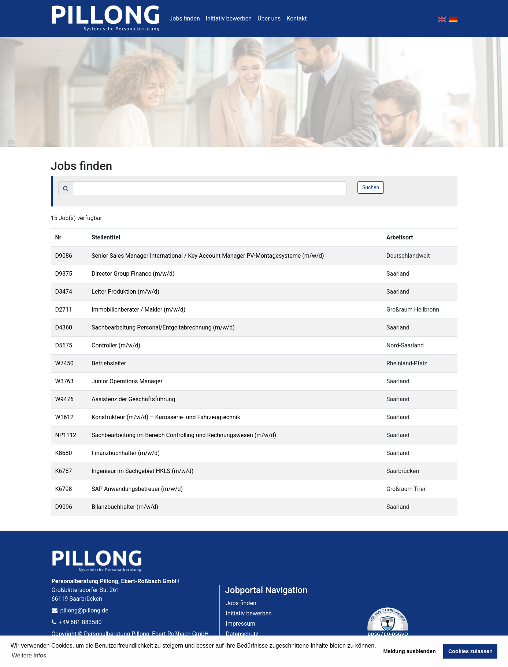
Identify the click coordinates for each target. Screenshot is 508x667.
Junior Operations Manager (127, 381)
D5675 (63, 345)
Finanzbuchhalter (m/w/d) (126, 453)
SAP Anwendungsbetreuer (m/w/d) (137, 488)
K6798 (63, 488)
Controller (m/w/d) (116, 345)
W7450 (64, 363)
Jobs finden (185, 18)
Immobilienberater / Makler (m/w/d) (138, 309)
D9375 (63, 273)
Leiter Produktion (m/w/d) (125, 291)
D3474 (63, 291)
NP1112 (65, 435)
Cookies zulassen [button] (470, 651)
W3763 (64, 381)
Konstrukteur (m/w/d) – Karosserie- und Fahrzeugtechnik (166, 417)
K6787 (63, 470)
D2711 (63, 309)
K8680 (63, 453)
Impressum (241, 623)
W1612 (64, 417)
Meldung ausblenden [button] (409, 651)
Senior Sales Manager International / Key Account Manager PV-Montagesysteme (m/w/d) (208, 255)
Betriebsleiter (109, 363)
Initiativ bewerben (229, 18)
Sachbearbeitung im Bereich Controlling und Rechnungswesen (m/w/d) (184, 435)
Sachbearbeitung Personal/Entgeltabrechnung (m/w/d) (163, 327)
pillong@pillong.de (80, 610)
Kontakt (296, 18)
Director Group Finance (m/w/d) (133, 273)
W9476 (64, 399)
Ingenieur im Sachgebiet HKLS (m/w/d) (142, 470)
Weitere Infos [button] (29, 655)
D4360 (63, 327)
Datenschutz (242, 633)
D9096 (63, 506)
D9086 (63, 255)
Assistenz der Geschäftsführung (133, 399)
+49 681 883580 (77, 622)
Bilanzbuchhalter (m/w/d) (125, 506)
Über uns (269, 18)
